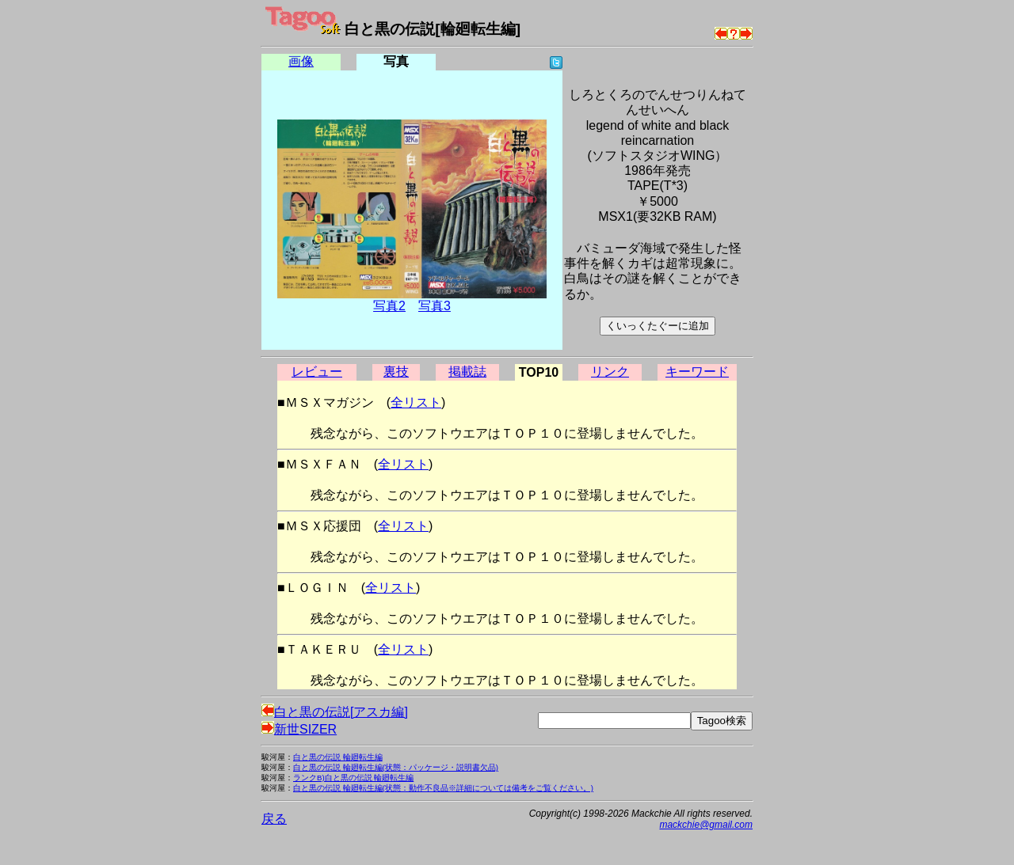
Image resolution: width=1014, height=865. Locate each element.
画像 (301, 61)
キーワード (697, 371)
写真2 (389, 306)
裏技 (396, 371)
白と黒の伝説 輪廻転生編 (338, 757)
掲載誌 (467, 371)
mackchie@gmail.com (706, 824)
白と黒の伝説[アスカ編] (334, 712)
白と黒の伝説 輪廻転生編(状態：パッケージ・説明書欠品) (395, 767)
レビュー (317, 371)
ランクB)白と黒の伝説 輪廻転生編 (353, 777)
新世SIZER (299, 729)
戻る (274, 818)
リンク (610, 371)
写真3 (434, 306)
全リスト (416, 402)
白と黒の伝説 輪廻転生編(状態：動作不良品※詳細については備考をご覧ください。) (443, 787)
